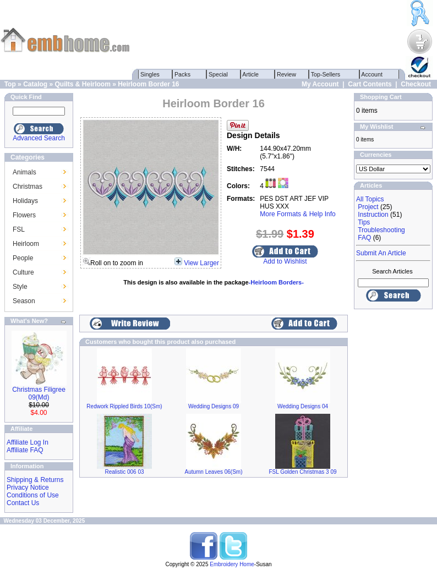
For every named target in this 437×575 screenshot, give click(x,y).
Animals (24, 172)
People (23, 258)
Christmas (27, 186)
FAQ (364, 238)
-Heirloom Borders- (276, 282)
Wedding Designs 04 (302, 406)
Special (218, 74)
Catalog (35, 84)
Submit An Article (381, 253)
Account (372, 74)
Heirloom (26, 244)
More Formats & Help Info (297, 214)
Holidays (25, 201)
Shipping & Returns (35, 480)
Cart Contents (369, 84)
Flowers (24, 215)
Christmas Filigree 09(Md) (38, 393)
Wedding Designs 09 (213, 406)
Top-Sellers (325, 74)
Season (24, 301)
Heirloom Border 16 (148, 84)
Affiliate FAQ (25, 450)
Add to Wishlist (285, 261)
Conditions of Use (33, 495)
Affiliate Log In (27, 442)
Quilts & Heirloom (82, 84)
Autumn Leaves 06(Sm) (213, 472)
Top (10, 84)
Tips (364, 222)
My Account (320, 84)
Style (20, 287)
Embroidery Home (232, 564)
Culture (23, 272)
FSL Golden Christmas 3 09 (302, 472)
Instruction (373, 214)
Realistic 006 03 (124, 472)
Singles (150, 74)
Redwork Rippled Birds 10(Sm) (124, 406)
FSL (19, 229)
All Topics (370, 199)
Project (368, 207)
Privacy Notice (28, 487)
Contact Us (23, 503)
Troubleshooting (381, 230)
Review (286, 74)
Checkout (416, 84)
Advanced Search (39, 138)
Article (250, 74)
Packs (182, 74)
